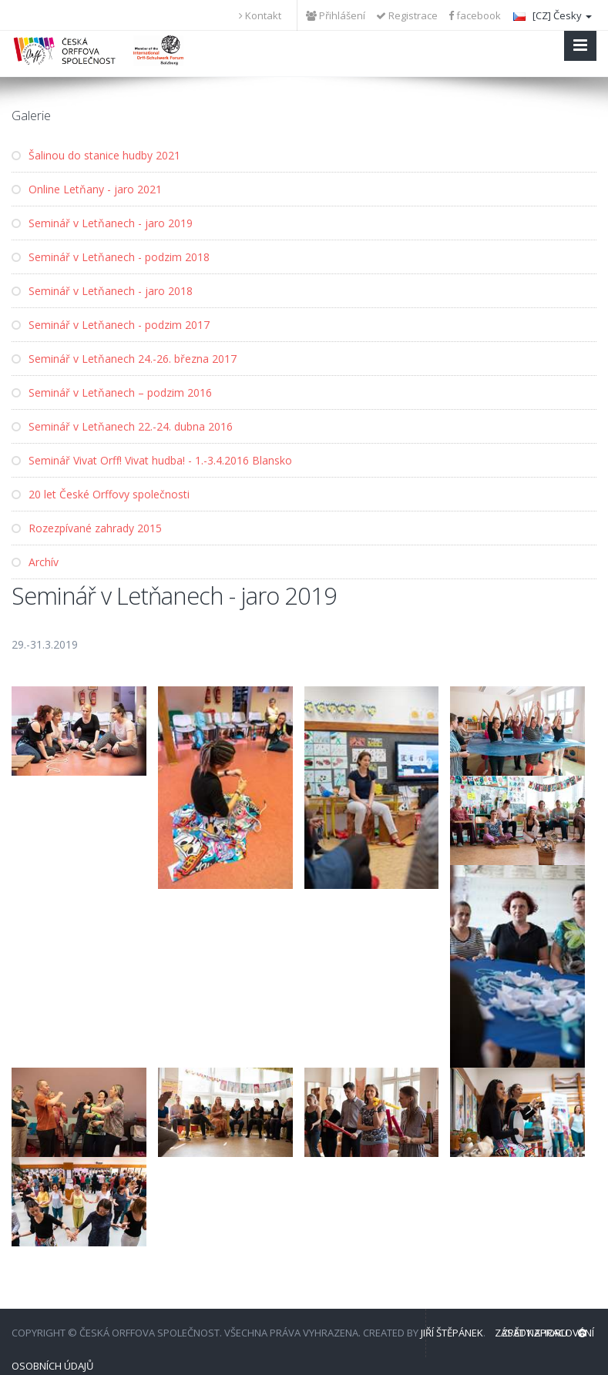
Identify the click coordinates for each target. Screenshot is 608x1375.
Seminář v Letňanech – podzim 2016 (112, 392)
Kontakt (260, 15)
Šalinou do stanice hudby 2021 (96, 155)
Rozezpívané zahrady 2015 (87, 528)
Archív (35, 562)
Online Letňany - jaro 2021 (87, 189)
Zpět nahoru (544, 1333)
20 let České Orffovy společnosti (101, 494)
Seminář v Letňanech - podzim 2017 (111, 324)
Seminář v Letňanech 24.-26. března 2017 (124, 358)
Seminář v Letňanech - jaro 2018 (102, 290)
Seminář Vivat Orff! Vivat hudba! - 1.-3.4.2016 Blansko (152, 460)
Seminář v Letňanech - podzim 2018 (111, 257)
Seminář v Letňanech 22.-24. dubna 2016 (122, 426)
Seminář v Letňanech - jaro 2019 (102, 223)
